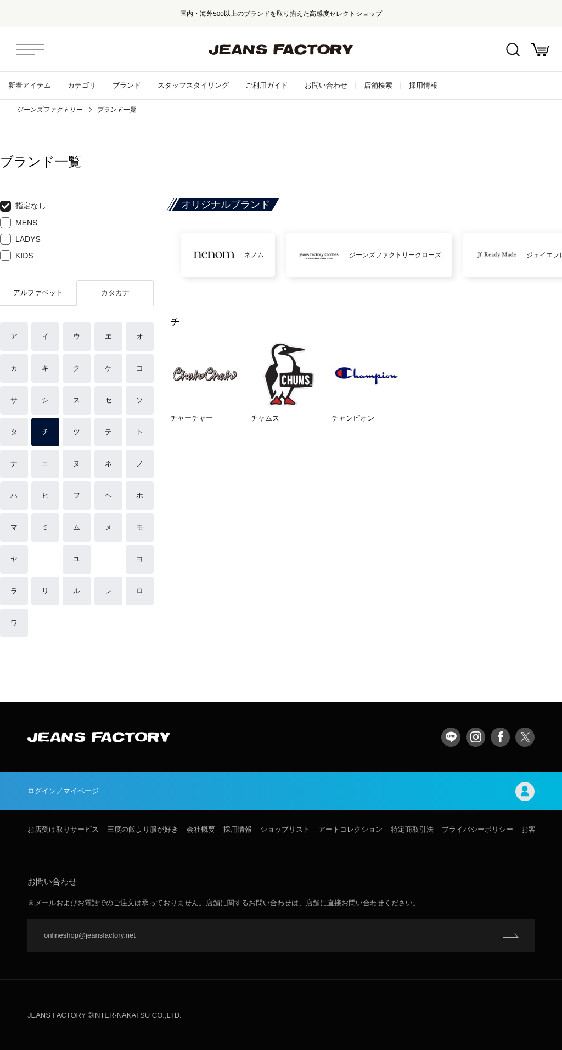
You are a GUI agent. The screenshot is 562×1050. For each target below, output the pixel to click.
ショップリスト (285, 829)
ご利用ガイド (266, 85)
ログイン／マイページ (281, 791)
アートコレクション (350, 829)
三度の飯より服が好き (142, 829)
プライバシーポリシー (477, 829)
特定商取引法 (412, 829)
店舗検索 (378, 85)
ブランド (127, 85)
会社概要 (201, 829)
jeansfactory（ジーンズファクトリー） (281, 49)
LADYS (20, 239)
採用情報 (423, 85)
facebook (500, 737)
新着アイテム (29, 85)
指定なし (23, 206)
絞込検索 (513, 49)
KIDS (16, 255)
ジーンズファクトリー (49, 109)
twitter (525, 737)
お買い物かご (540, 49)
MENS (18, 222)
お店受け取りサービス (63, 829)
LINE (450, 737)
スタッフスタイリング (193, 85)
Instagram (475, 737)
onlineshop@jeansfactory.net (90, 935)
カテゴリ (82, 85)
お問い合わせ (326, 85)
